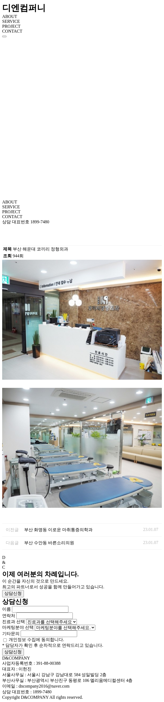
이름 (6, 609)
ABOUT (9, 16)
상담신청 (13, 593)
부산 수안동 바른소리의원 (49, 542)
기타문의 (11, 633)
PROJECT (11, 26)
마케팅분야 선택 (18, 627)
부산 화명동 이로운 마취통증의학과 (58, 529)
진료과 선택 (13, 621)
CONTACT (12, 31)
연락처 (8, 615)
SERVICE (11, 21)
